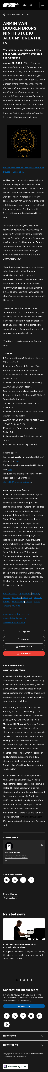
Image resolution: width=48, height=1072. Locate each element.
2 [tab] (20, 981)
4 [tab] (27, 981)
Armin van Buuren (10, 898)
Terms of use (21, 1057)
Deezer (35, 593)
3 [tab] (24, 981)
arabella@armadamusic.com (16, 858)
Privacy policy (9, 1057)
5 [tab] (31, 981)
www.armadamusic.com (31, 816)
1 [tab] (17, 981)
